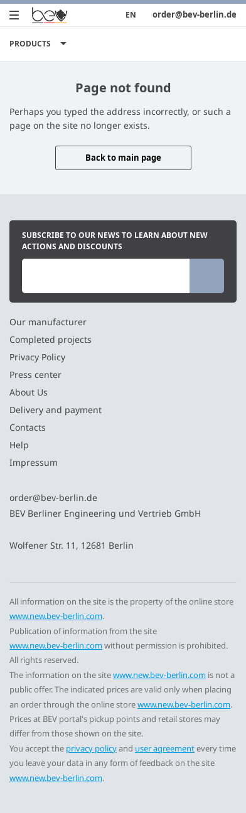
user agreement (165, 748)
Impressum (33, 462)
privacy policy (91, 748)
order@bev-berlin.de (194, 14)
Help (19, 445)
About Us (28, 392)
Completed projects (50, 339)
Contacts (27, 427)
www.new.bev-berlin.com (55, 616)
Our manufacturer (48, 322)
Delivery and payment (55, 410)
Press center (35, 374)
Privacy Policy (37, 357)
